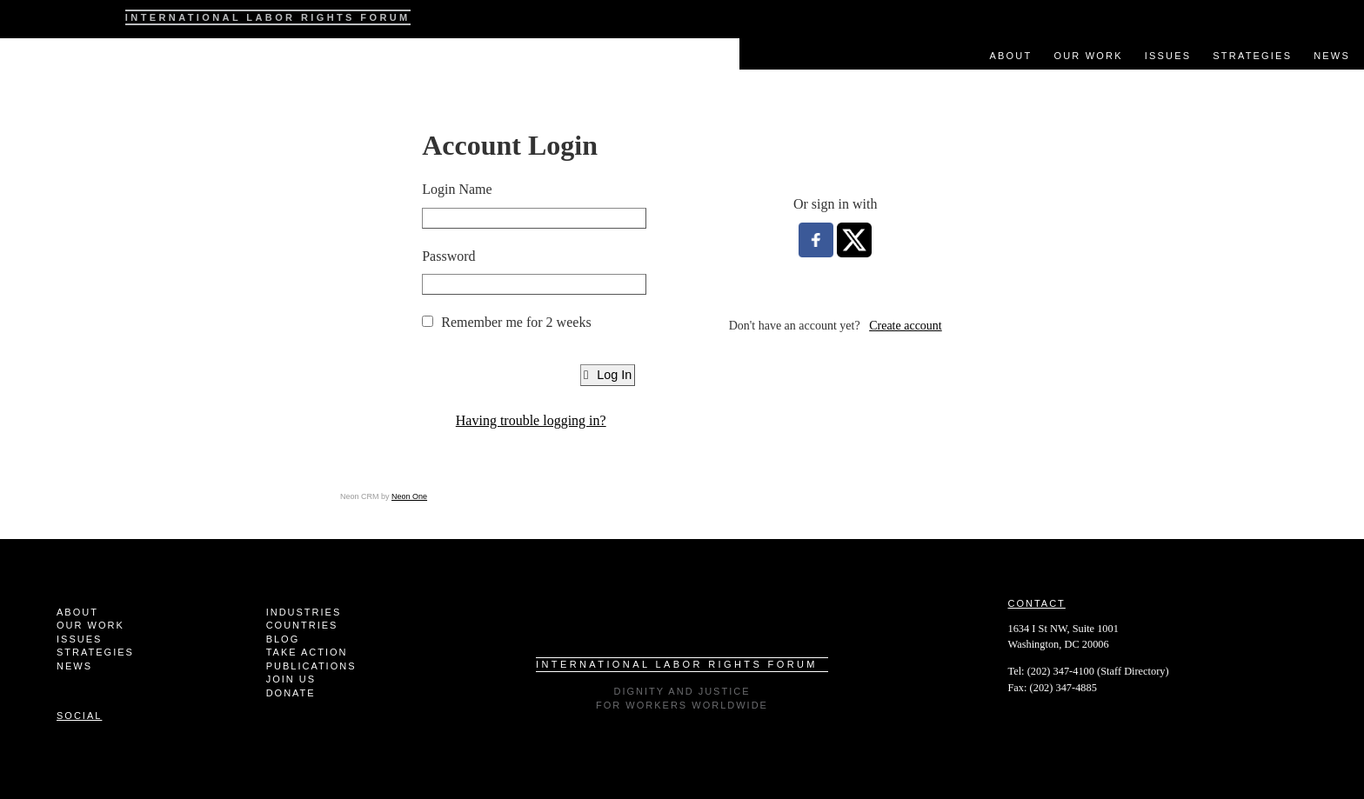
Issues (1168, 55)
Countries (302, 625)
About (1011, 55)
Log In (608, 375)
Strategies (1252, 55)
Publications (311, 666)
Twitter (1342, 13)
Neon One (409, 496)
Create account (905, 325)
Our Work (1087, 55)
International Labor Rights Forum (268, 17)
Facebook (1312, 13)
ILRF (45, 19)
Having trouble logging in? (531, 420)
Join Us (291, 679)
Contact (1036, 603)
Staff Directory (1132, 671)
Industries (304, 612)
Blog (283, 639)
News (1332, 55)
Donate (291, 693)
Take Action (307, 652)
